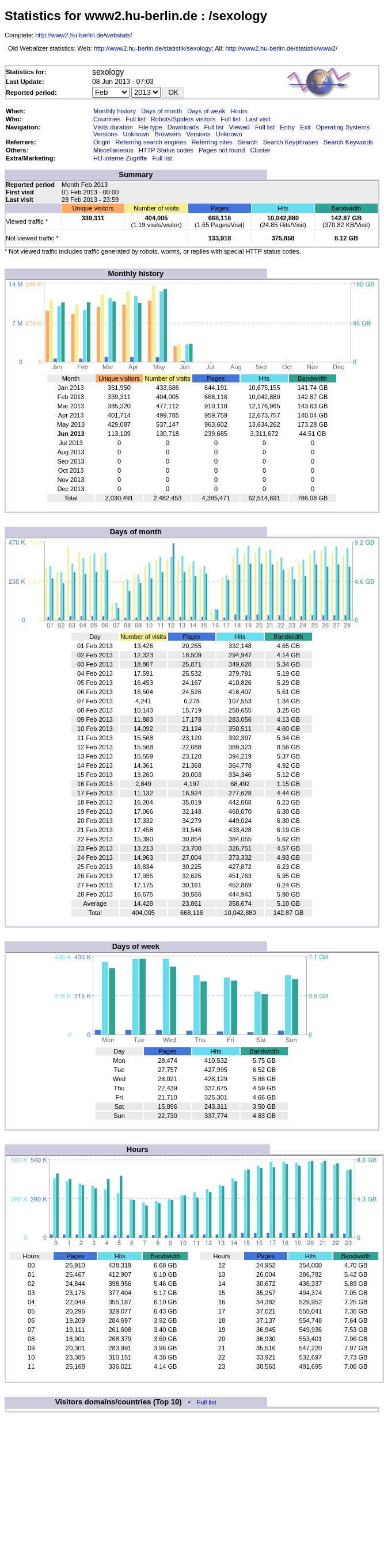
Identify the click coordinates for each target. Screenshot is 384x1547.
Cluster (260, 150)
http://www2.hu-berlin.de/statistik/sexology (153, 48)
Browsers (167, 134)
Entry (287, 127)
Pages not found (222, 150)
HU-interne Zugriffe (120, 158)
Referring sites (212, 142)
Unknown (136, 134)
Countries (106, 119)
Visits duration (113, 127)
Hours (238, 111)
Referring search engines (151, 142)
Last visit (258, 119)
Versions (105, 134)
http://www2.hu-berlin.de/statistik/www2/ (281, 48)
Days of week (206, 111)
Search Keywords (348, 142)
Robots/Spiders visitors (183, 119)
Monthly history (114, 111)
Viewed (239, 127)
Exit (305, 127)
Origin (101, 142)
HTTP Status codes (166, 150)
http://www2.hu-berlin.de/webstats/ (83, 35)
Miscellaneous (113, 150)
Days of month (161, 111)
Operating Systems (343, 127)
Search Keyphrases (290, 142)
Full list (135, 119)
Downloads (183, 127)
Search (248, 142)
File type (150, 127)
